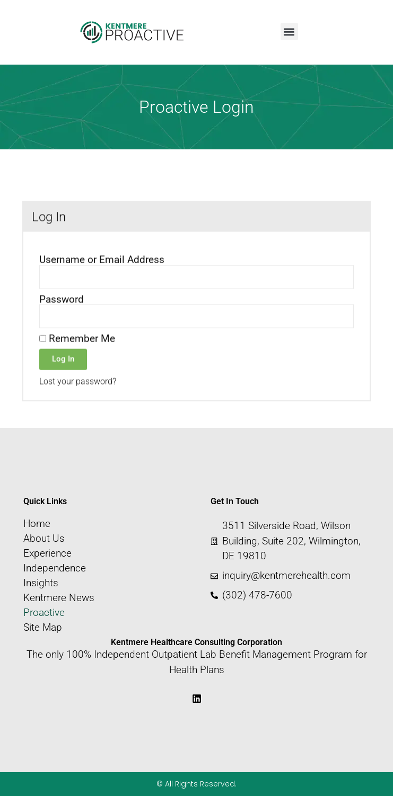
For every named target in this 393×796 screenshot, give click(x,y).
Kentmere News (58, 598)
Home (36, 523)
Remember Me (77, 355)
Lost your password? (77, 397)
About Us (44, 538)
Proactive (44, 612)
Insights (40, 583)
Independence (54, 568)
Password (61, 315)
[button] (289, 31)
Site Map (42, 627)
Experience (47, 553)
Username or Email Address (101, 276)
